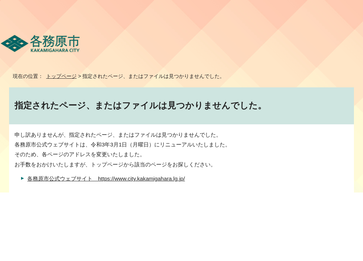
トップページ (61, 76)
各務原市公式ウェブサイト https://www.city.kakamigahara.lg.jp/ (106, 178)
